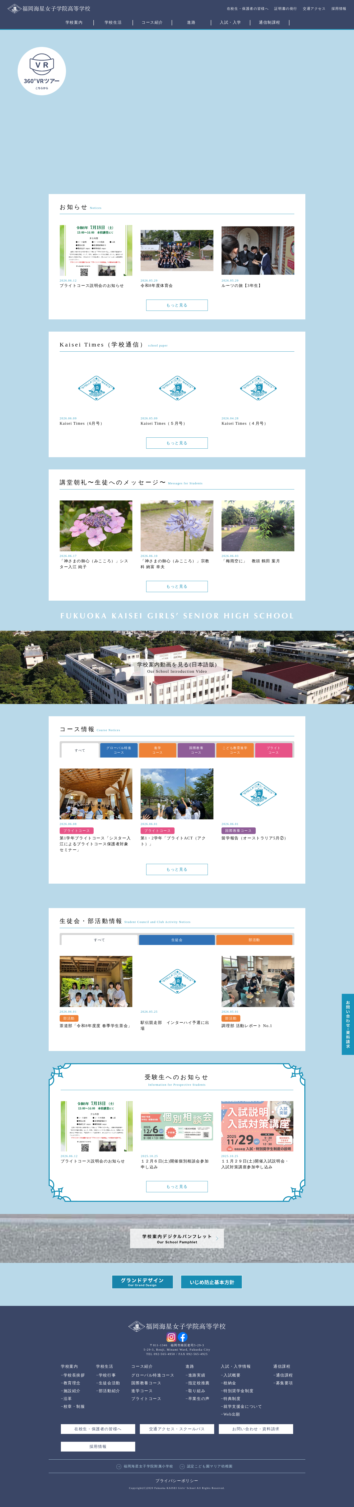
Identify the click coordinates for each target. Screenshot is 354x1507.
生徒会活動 (108, 1383)
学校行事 (106, 1375)
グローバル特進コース (152, 1375)
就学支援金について (241, 1406)
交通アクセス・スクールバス (177, 1429)
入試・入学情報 (236, 1366)
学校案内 (74, 22)
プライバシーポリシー (177, 1481)
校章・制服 (73, 1406)
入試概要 (231, 1375)
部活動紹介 (108, 1391)
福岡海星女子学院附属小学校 (144, 1466)
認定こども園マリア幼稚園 (206, 1466)
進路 (191, 22)
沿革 (66, 1399)
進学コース (142, 1391)
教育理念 (71, 1383)
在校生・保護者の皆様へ (248, 9)
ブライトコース (146, 1399)
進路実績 (195, 1375)
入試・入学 (230, 22)
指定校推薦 (198, 1383)
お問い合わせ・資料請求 (256, 1429)
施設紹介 (71, 1391)
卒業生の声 (198, 1399)
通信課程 (281, 1366)
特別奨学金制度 (237, 1391)
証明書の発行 (285, 9)
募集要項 (283, 1383)
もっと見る (177, 305)
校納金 (228, 1383)
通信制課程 (269, 22)
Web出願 (230, 1414)
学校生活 (113, 22)
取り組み (195, 1391)
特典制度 (231, 1399)
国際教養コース (146, 1383)
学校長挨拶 (73, 1375)
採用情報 (339, 9)
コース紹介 (152, 22)
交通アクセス (314, 9)
